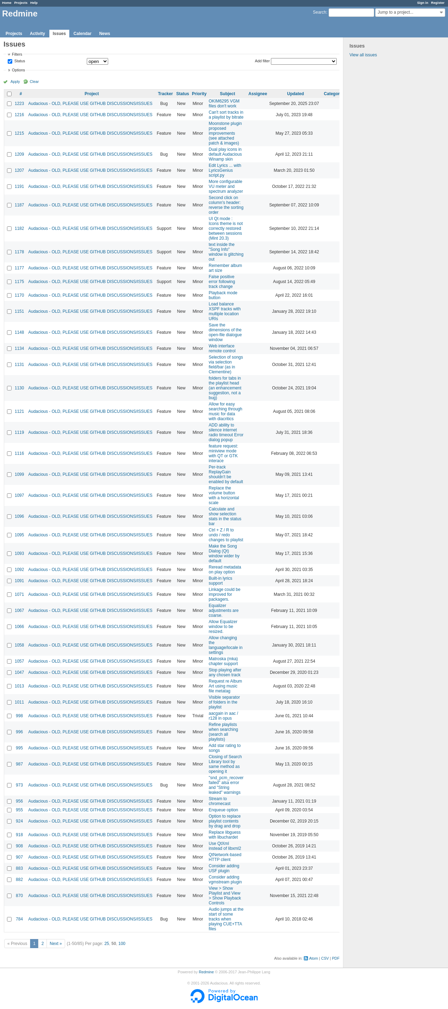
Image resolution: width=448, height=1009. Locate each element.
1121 (19, 411)
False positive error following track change (222, 281)
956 (19, 801)
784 (19, 919)
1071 (19, 594)
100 (121, 943)
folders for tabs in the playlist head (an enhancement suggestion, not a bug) (225, 388)
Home (7, 3)
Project (92, 93)
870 (19, 895)
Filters (17, 54)
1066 (19, 626)
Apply (15, 81)
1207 (19, 170)
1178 (19, 251)
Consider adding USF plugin (224, 868)
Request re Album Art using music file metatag (225, 686)
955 (19, 809)
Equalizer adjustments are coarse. (223, 610)
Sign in (422, 3)
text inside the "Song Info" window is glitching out (226, 252)
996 (19, 731)
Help (34, 3)
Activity (37, 33)
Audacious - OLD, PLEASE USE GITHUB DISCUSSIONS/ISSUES (90, 103)
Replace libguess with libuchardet (224, 835)
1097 (19, 495)
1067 (19, 610)
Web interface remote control (222, 348)
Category (333, 93)
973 (19, 785)
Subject (227, 93)
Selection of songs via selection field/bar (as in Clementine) (226, 364)
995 (19, 748)
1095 (19, 534)
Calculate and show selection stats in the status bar (225, 516)
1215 (19, 133)
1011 (19, 702)
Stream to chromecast (219, 801)
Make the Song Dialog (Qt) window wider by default (224, 553)
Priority (199, 93)
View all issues (363, 54)
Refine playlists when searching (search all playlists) (223, 732)
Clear (34, 81)
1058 (19, 645)
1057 (19, 661)
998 (19, 715)
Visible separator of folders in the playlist (224, 702)
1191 (19, 186)
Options (18, 70)
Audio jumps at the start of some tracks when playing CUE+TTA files (226, 919)
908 (19, 846)
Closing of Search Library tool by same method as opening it (225, 764)
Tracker (165, 93)
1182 (19, 228)
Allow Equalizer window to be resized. (223, 626)
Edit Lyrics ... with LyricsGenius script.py (225, 170)
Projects (21, 3)
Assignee (257, 93)
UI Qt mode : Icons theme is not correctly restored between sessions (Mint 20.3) (226, 228)
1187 (19, 205)
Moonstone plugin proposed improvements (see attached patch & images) (225, 133)
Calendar (82, 33)
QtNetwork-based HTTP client (225, 857)
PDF (336, 958)
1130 (19, 388)
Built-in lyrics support (220, 581)
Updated (295, 93)
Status (19, 61)
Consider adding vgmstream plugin (225, 879)
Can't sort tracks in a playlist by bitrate (226, 115)
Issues (59, 33)
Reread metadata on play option (225, 569)
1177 (19, 268)
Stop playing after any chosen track (225, 672)
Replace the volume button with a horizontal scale (224, 495)
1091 (19, 580)
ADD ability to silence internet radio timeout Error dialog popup (226, 432)
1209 (19, 154)
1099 (19, 474)
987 (19, 764)
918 (19, 834)
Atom (313, 958)
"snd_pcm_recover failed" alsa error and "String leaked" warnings (226, 785)
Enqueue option (223, 809)
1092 (19, 569)
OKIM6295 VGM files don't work (224, 103)
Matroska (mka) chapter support (223, 661)
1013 (19, 686)
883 (19, 868)
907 (19, 857)
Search (319, 12)
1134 (19, 348)
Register (437, 3)
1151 (19, 311)
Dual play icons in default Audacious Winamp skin (225, 154)
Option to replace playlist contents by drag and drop (224, 821)
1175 (19, 281)
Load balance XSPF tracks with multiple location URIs (224, 311)
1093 (19, 553)
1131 (19, 364)
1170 (19, 295)
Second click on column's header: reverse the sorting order (226, 205)
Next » (56, 943)
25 (106, 943)
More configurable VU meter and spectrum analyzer (226, 186)
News (104, 33)
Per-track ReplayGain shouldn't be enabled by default (226, 474)
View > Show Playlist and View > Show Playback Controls (225, 895)
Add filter (262, 61)
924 (19, 821)
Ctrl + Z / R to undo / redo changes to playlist (226, 535)
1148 (19, 332)
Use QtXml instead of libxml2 (225, 846)
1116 (19, 453)
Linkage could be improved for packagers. (224, 594)
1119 (19, 432)
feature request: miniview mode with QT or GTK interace (223, 453)
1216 (19, 114)
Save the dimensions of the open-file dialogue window (225, 332)
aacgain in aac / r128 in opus (223, 716)
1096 (19, 516)
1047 (19, 672)
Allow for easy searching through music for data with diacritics (225, 411)
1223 (19, 103)
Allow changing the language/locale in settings (226, 645)
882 (19, 879)
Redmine (206, 972)
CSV (325, 958)
